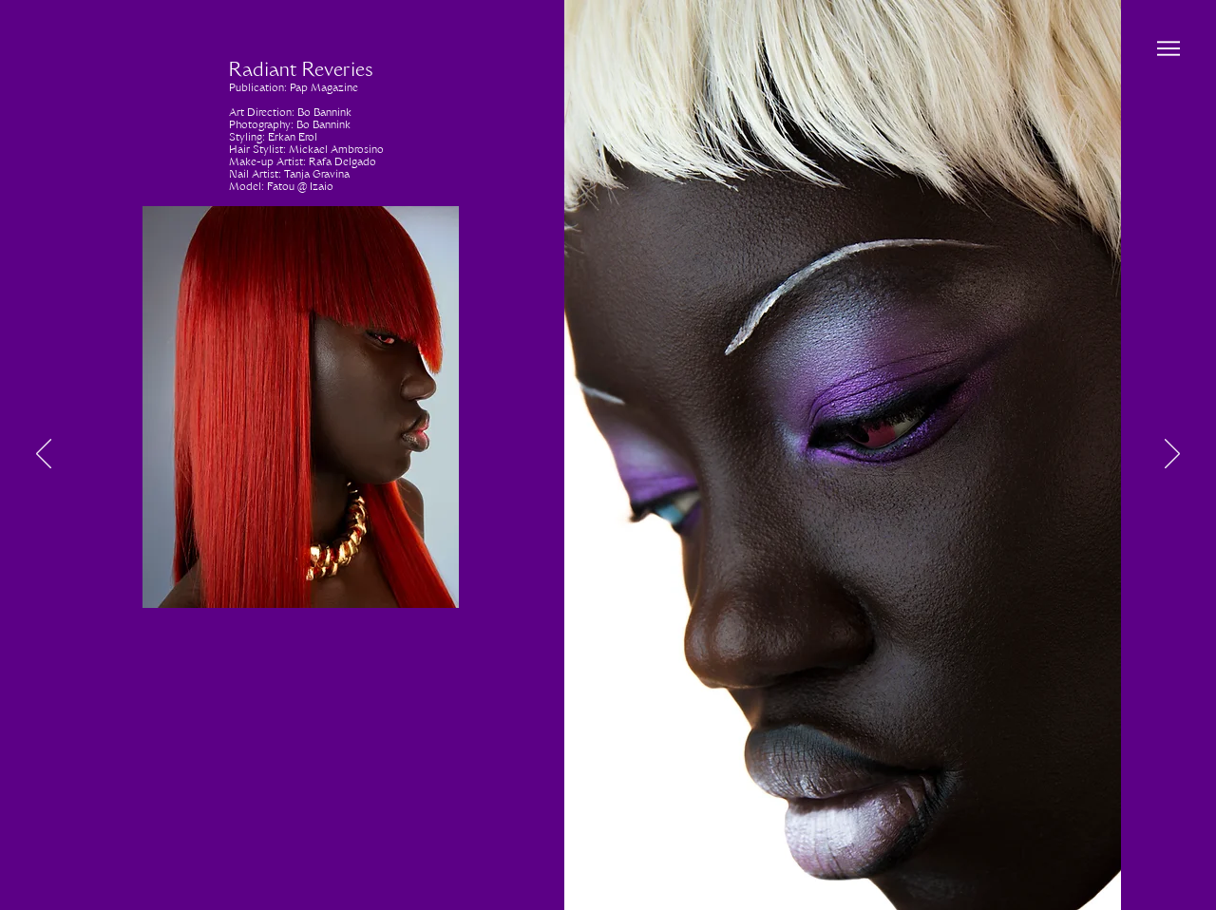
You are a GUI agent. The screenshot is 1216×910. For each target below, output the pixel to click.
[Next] (1172, 455)
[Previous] (43, 455)
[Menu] (1168, 48)
